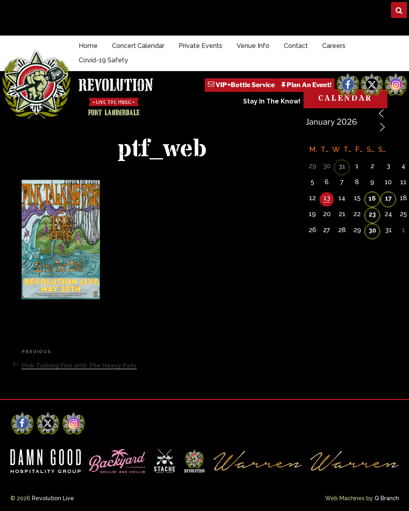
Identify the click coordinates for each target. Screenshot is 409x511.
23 (372, 214)
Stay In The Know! (272, 101)
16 (372, 198)
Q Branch (387, 498)
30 (372, 230)
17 (388, 198)
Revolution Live (53, 498)
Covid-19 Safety (103, 60)
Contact (296, 46)
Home (88, 46)
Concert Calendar (138, 46)
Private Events (200, 46)
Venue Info (253, 46)
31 (342, 166)
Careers (333, 46)
